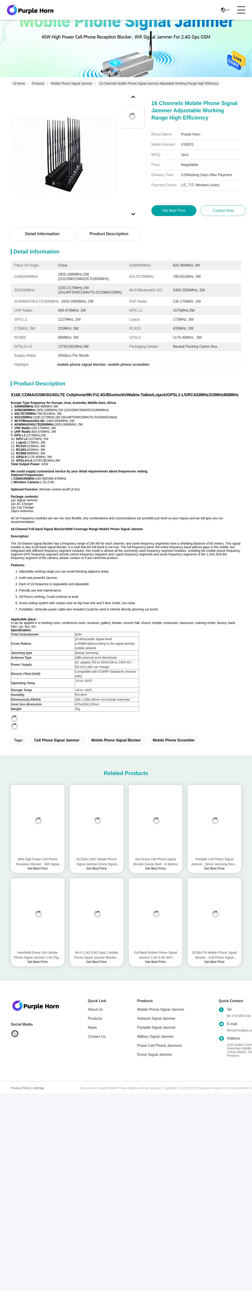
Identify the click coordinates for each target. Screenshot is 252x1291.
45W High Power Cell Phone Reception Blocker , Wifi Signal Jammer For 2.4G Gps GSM (37, 862)
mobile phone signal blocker (116, 740)
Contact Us (97, 1036)
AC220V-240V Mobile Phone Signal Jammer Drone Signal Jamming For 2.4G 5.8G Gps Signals (96, 862)
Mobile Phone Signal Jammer (71, 83)
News (92, 1027)
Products (38, 83)
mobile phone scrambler (174, 740)
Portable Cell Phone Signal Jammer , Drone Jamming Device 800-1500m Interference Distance (214, 862)
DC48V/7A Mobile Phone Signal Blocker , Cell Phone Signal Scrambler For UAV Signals (214, 955)
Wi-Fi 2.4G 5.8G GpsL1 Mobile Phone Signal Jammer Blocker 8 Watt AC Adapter (96, 955)
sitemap (38, 1088)
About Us (95, 1009)
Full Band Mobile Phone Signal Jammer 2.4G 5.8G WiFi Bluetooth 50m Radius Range (155, 955)
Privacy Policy (20, 1088)
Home (19, 83)
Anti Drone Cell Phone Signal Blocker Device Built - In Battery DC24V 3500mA (155, 862)
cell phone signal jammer (56, 740)
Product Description (109, 234)
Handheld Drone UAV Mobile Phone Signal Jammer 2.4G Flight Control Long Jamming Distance (37, 955)
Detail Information (42, 234)
